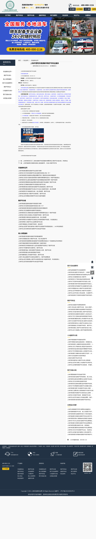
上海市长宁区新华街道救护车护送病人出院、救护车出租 (80, 282)
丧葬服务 (8, 447)
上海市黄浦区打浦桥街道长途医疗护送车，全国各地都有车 (80, 354)
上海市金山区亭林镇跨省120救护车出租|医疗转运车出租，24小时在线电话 (80, 291)
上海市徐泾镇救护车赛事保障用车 (76, 304)
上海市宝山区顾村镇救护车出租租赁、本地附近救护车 (80, 365)
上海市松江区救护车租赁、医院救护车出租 (79, 395)
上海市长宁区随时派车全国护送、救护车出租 (30, 247)
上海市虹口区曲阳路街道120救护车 (76, 277)
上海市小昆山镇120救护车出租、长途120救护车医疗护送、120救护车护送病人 (80, 307)
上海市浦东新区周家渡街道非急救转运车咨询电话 (80, 275)
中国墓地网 (26, 446)
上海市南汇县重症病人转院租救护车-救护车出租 (80, 390)
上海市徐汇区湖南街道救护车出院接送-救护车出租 (32, 184)
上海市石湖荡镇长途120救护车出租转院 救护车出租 (80, 289)
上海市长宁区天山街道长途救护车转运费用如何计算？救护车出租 (80, 421)
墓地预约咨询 (83, 446)
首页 (19, 60)
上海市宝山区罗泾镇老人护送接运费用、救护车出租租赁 (80, 398)
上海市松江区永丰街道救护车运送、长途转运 (79, 430)
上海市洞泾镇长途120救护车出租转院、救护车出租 (32, 193)
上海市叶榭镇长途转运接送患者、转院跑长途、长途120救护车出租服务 (80, 342)
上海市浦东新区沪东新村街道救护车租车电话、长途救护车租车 (80, 295)
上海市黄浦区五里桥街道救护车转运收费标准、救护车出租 (80, 423)
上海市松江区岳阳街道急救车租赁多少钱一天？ (31, 205)
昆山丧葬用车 (70, 446)
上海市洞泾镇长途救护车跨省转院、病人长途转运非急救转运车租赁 (80, 377)
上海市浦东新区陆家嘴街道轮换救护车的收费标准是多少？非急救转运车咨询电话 (40, 241)
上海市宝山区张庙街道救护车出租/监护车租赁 (30, 261)
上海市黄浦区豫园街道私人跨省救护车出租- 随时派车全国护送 (80, 319)
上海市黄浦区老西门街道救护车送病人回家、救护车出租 (80, 388)
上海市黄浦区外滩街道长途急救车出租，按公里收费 (32, 217)
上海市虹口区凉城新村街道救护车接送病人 (29, 210)
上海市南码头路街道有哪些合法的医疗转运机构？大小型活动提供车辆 (79, 379)
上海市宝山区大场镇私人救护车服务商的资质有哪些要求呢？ (80, 330)
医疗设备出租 (7, 94)
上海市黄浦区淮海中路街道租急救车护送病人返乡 (80, 284)
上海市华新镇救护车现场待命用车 (76, 339)
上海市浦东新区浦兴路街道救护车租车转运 (79, 399)
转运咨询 (25, 60)
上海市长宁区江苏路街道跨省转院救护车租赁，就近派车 (80, 316)
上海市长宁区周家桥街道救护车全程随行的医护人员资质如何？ (80, 386)
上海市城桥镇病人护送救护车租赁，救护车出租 (31, 254)
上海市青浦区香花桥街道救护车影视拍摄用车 (30, 236)
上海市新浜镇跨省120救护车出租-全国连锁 (78, 360)
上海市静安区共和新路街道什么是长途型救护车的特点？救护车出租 (36, 245)
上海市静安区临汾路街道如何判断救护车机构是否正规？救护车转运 (80, 349)
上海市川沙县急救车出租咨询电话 (76, 355)
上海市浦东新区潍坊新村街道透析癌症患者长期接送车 (33, 208)
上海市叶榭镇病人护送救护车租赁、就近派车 (30, 224)
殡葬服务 (89, 446)
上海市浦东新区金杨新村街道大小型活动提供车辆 (80, 414)
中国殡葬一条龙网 (50, 446)
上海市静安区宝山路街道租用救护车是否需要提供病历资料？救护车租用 (37, 180)
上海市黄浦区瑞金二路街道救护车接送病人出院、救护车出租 (34, 250)
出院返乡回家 (7, 98)
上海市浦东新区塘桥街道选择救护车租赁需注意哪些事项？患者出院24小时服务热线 (80, 310)
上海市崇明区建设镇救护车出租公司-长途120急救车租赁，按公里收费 (37, 189)
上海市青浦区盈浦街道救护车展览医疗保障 (29, 203)
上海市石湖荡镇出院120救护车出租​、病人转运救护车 (32, 238)
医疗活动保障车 (7, 83)
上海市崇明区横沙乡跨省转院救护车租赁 (29, 252)
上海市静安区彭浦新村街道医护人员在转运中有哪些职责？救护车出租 (80, 314)
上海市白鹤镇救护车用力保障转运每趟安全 (79, 409)
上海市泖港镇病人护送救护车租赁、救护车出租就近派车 (80, 326)
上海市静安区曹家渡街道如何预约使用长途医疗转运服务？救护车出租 (37, 182)
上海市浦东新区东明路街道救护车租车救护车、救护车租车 (80, 435)
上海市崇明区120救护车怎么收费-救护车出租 (30, 222)
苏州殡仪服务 (63, 446)
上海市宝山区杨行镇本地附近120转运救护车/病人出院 (80, 432)
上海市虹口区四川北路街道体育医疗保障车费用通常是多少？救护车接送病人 (39, 177)
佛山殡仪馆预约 (33, 446)
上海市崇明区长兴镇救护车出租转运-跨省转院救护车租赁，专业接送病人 (38, 219)
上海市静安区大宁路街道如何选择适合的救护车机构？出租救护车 (80, 279)
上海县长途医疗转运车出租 (74, 358)
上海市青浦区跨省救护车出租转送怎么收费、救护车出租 (80, 393)
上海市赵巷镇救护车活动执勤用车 (76, 270)
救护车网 (57, 446)
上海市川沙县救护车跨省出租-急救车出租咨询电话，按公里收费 (80, 321)
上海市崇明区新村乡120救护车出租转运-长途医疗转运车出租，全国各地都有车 (80, 323)
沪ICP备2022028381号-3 (67, 491)
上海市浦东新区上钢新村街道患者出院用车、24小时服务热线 (80, 344)
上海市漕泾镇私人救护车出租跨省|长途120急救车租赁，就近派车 (80, 328)
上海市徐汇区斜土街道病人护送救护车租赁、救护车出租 (33, 215)
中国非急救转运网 (12, 446)
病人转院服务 (7, 79)
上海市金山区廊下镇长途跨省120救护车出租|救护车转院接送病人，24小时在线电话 (40, 226)
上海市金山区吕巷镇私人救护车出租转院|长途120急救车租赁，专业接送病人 (38, 259)
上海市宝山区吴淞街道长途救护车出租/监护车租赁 (31, 228)
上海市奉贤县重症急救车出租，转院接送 (78, 425)
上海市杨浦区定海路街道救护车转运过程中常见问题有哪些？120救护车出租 (80, 416)
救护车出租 (7, 75)
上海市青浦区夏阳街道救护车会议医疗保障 (29, 170)
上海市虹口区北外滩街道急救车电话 (77, 381)
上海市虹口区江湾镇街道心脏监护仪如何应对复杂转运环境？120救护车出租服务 (80, 347)
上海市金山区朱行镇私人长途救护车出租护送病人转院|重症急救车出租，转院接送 (80, 363)
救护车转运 (7, 87)
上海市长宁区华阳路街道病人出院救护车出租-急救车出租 (80, 351)
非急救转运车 (7, 71)
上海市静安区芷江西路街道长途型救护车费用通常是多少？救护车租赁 (37, 212)
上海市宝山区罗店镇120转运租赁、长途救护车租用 (80, 293)
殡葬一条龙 (20, 446)
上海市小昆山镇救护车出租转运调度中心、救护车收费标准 (34, 257)
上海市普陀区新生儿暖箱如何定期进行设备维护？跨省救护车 (79, 419)
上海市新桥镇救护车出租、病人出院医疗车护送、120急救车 (79, 412)
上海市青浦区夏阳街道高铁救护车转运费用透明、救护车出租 (79, 428)
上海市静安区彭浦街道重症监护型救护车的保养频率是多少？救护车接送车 (80, 384)
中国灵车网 (76, 446)
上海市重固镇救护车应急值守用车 (76, 374)
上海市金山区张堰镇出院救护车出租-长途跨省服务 (32, 196)
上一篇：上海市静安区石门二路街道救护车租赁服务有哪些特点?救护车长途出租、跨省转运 (43, 160)
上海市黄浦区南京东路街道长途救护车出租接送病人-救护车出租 (35, 186)
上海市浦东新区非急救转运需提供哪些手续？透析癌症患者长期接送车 (37, 175)
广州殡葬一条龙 (41, 446)
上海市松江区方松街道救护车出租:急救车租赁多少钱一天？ (34, 173)
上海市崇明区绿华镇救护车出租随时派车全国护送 (80, 286)
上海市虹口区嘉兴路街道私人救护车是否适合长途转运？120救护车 (80, 312)
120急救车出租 (7, 90)
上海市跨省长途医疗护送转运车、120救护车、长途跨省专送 (80, 273)
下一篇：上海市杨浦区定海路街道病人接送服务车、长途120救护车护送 (37, 163)
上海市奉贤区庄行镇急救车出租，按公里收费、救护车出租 (34, 191)
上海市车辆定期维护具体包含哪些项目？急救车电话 (32, 243)
